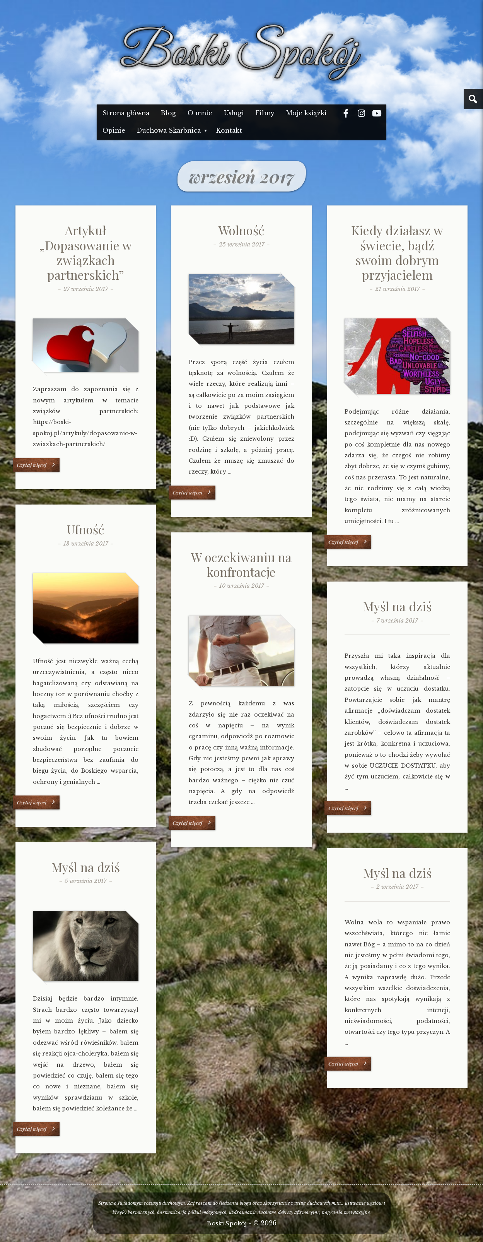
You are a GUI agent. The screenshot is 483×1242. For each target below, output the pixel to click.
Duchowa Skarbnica (169, 130)
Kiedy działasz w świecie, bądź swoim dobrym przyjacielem (397, 252)
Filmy (265, 113)
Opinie (113, 130)
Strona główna (125, 113)
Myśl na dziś (397, 606)
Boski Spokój (227, 1223)
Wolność (241, 230)
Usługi (234, 113)
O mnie (200, 113)
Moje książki (306, 113)
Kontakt (229, 130)
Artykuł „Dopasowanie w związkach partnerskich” (85, 252)
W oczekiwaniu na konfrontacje (241, 564)
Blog (168, 113)
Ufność (85, 529)
